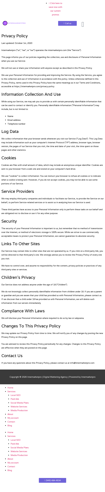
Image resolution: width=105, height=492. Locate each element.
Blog (9, 425)
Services (11, 391)
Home (10, 387)
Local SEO (16, 395)
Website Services (19, 406)
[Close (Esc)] (39, 486)
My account (13, 418)
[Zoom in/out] (5, 486)
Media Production (19, 410)
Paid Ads (15, 399)
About (10, 414)
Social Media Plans (20, 402)
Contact (11, 421)
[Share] (28, 486)
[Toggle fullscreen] (16, 486)
